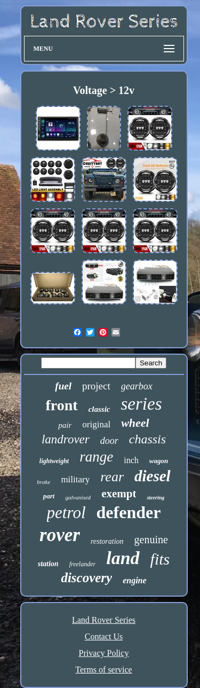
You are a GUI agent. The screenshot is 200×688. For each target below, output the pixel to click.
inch (131, 460)
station (48, 564)
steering (155, 498)
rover (59, 535)
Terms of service (103, 669)
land (122, 558)
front (62, 405)
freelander (82, 564)
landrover (66, 439)
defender (129, 512)
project (96, 386)
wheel (135, 422)
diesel (152, 475)
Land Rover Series (103, 619)
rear (112, 476)
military (75, 479)
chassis (147, 439)
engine (134, 580)
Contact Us (104, 636)
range (96, 457)
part (49, 496)
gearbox (137, 386)
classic (99, 409)
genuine (151, 539)
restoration (107, 541)
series (141, 403)
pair (64, 425)
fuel (63, 386)
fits (160, 559)
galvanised (78, 497)
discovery (86, 577)
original (96, 424)
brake (43, 482)
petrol (66, 512)
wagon (158, 461)
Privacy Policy (104, 653)
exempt (118, 493)
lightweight (54, 461)
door (109, 440)
